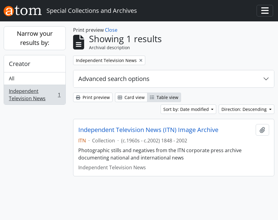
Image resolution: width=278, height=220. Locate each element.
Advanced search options (114, 79)
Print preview (93, 97)
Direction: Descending (244, 109)
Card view (131, 97)
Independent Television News (35, 95)
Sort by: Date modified (186, 109)
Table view (164, 97)
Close (111, 30)
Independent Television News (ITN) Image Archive (148, 130)
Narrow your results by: (35, 38)
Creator (19, 64)
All (11, 78)
